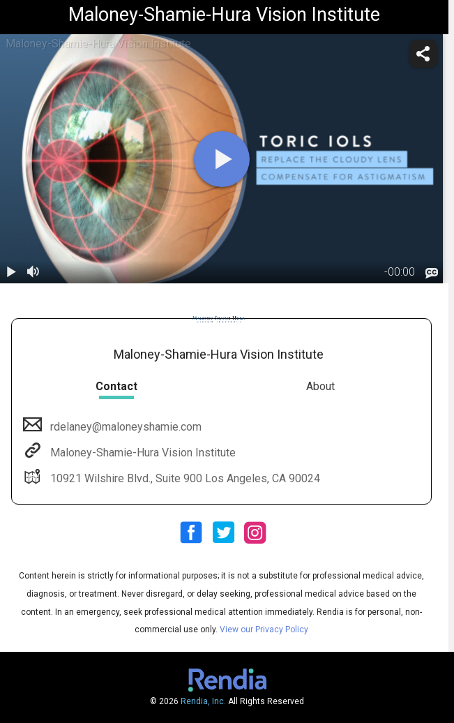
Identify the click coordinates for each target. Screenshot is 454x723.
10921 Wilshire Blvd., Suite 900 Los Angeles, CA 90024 (183, 478)
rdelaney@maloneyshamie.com (124, 426)
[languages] (432, 273)
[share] (423, 54)
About (320, 386)
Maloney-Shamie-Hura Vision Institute (141, 452)
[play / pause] (11, 272)
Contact (116, 386)
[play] (222, 159)
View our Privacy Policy (264, 629)
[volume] (33, 272)
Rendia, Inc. (203, 701)
